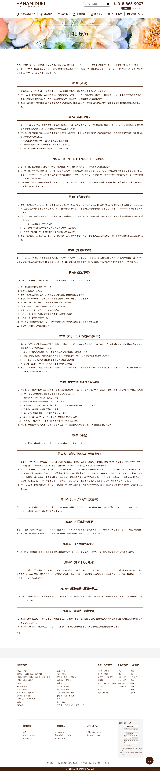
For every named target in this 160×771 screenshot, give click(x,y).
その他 (133, 693)
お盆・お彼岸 (22, 689)
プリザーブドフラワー (106, 677)
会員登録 (81, 14)
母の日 (59, 699)
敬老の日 (20, 705)
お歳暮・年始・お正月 (65, 696)
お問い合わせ (137, 14)
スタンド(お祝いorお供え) (107, 683)
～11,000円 (122, 677)
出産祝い (20, 683)
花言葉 (64, 14)
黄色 (132, 680)
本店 (24, 732)
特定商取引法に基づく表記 (91, 763)
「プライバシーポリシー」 (90, 551)
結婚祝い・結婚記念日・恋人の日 (29, 674)
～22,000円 (122, 683)
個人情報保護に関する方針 (67, 763)
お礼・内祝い (62, 674)
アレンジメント (103, 671)
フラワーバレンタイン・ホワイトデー (71, 705)
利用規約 (50, 763)
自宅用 (59, 683)
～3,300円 (121, 671)
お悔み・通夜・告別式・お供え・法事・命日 (33, 677)
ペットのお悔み (63, 686)
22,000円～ (122, 686)
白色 (132, 671)
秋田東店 (26, 738)
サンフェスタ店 (29, 735)
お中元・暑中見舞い (24, 696)
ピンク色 (133, 677)
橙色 (132, 683)
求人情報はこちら (93, 735)
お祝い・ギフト (22, 671)
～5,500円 (121, 674)
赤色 (132, 674)
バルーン (101, 686)
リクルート (108, 763)
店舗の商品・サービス (63, 735)
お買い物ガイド (27, 14)
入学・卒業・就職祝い (65, 693)
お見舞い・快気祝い (64, 680)
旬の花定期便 (22, 686)
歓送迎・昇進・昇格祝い (26, 680)
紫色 (132, 689)
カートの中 (116, 14)
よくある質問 (60, 738)
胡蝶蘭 (100, 680)
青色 (132, 686)
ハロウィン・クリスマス (26, 699)
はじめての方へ (60, 732)
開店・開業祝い (63, 689)
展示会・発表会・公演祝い (67, 677)
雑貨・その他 (103, 693)
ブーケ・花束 (103, 674)
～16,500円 (122, 680)
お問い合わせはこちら (94, 732)
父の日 (19, 702)
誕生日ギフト (62, 671)
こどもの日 (61, 702)
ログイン (98, 14)
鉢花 (99, 689)
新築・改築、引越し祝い (26, 693)
